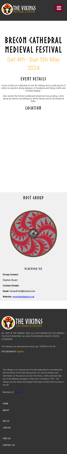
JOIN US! (7, 427)
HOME (5, 403)
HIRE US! (7, 438)
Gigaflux (20, 351)
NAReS (17, 392)
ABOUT (6, 410)
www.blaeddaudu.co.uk (23, 296)
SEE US (6, 421)
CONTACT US (9, 445)
